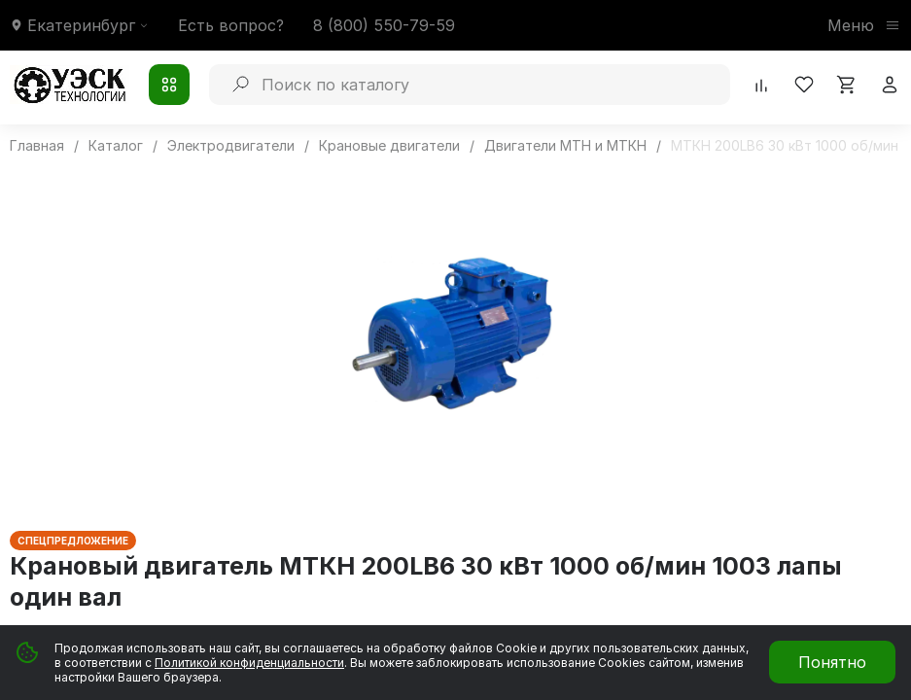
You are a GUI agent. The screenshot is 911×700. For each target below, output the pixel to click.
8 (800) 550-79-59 (384, 25)
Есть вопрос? (231, 25)
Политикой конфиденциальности (249, 662)
